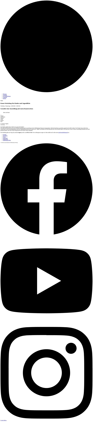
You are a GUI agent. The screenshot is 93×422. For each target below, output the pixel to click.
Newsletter (5, 135)
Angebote (5, 97)
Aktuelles (5, 95)
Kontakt (4, 134)
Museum (5, 94)
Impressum (5, 138)
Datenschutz (5, 139)
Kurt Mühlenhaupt (7, 96)
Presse (4, 136)
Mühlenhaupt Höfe (7, 140)
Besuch (4, 98)
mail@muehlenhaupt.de (63, 132)
